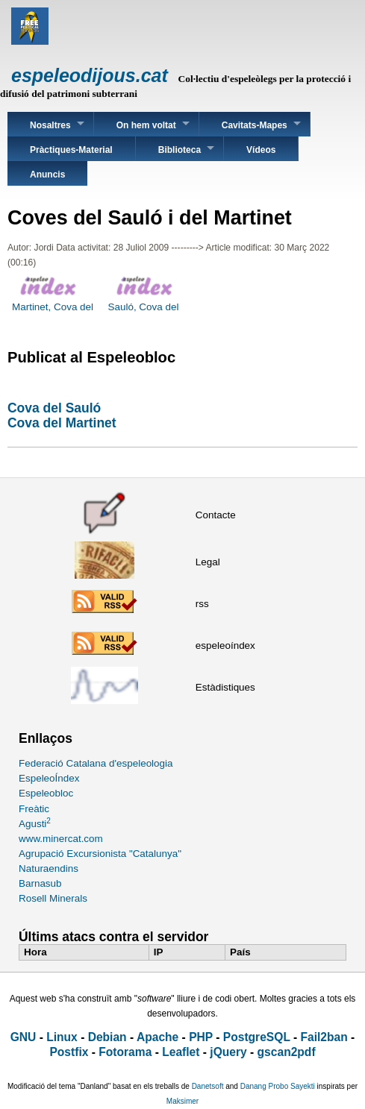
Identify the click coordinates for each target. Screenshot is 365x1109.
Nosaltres (50, 125)
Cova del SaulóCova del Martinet (61, 415)
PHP (201, 1037)
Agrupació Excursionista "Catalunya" (100, 853)
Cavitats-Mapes (254, 125)
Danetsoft (208, 1086)
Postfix (68, 1052)
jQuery (228, 1052)
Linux (62, 1037)
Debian (107, 1037)
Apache (157, 1037)
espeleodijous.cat (89, 75)
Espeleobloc (46, 793)
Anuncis (47, 174)
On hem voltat (146, 125)
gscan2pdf (287, 1052)
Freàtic (34, 808)
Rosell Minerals (53, 898)
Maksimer (182, 1101)
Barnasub (40, 883)
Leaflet (180, 1052)
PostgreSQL (256, 1037)
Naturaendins (48, 868)
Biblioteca (179, 150)
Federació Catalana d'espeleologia (96, 763)
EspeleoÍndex (49, 778)
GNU (23, 1037)
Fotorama (125, 1052)
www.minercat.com (61, 838)
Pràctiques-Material (71, 150)
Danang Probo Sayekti (277, 1086)
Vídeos (260, 150)
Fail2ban (324, 1037)
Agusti (35, 823)
